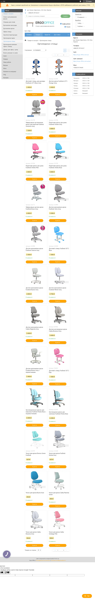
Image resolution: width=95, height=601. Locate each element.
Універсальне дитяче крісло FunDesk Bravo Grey (34, 208)
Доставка (57, 34)
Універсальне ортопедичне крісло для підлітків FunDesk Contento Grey (35, 124)
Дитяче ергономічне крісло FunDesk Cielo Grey (57, 208)
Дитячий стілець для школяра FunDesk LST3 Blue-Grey (35, 82)
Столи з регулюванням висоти (10, 18)
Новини (5, 59)
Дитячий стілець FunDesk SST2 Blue (59, 249)
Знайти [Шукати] (65, 16)
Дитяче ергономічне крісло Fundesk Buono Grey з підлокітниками (34, 370)
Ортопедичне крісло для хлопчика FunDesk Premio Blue (58, 413)
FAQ (4, 74)
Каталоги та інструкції (9, 71)
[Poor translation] (7, 572)
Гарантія (47, 34)
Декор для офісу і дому (10, 50)
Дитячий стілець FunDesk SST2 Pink (59, 371)
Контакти (5, 78)
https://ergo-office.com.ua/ (81, 55)
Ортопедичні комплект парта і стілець (10, 45)
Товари (37, 34)
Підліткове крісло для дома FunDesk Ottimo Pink (34, 167)
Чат (87, 596)
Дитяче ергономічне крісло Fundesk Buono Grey (34, 289)
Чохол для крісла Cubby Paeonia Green (59, 493)
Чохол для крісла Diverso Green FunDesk (36, 454)
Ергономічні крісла (8, 28)
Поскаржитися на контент (43, 560)
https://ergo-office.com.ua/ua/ (82, 61)
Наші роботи (7, 62)
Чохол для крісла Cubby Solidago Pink (56, 533)
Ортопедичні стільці (9, 41)
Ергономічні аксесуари (10, 25)
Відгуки (5, 65)
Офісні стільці (7, 32)
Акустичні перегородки (10, 35)
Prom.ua (56, 558)
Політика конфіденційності (58, 560)
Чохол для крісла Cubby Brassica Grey (33, 533)
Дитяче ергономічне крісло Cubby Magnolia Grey (34, 328)
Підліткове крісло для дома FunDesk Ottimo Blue (57, 167)
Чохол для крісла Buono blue (35, 493)
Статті (5, 56)
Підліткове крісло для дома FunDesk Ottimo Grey (57, 123)
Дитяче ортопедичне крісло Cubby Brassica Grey (58, 330)
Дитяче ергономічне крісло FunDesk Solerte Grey (34, 249)
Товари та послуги (32, 40)
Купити (34, 94)
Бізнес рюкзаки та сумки (10, 53)
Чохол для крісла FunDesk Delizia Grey (57, 454)
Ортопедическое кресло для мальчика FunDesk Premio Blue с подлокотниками (36, 412)
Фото (4, 68)
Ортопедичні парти (9, 38)
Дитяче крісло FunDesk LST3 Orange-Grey (58, 82)
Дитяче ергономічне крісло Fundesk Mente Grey (57, 289)
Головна (29, 34)
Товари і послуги (8, 14)
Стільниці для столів (9, 22)
